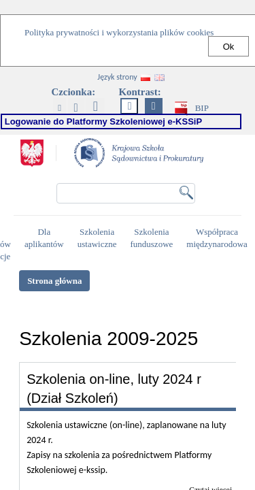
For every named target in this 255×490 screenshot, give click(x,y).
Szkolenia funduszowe (153, 238)
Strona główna (54, 281)
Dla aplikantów (45, 238)
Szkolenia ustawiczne (99, 238)
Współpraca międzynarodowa (218, 238)
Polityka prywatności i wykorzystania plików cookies (119, 32)
